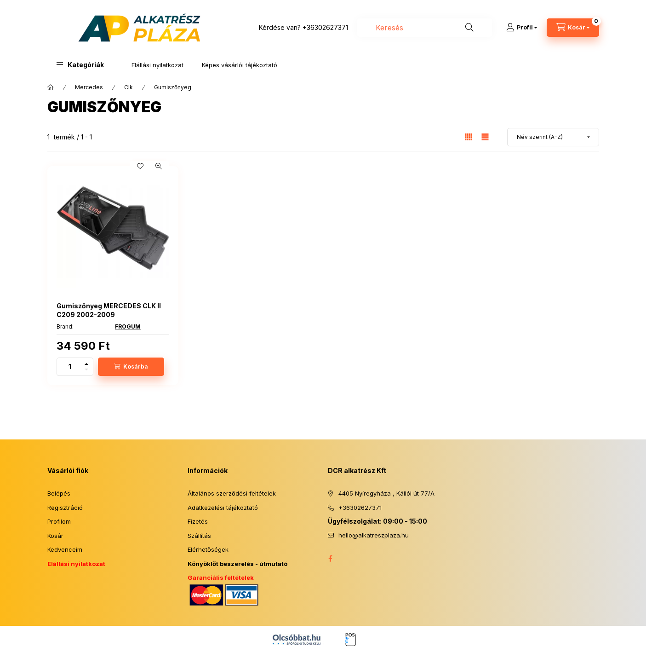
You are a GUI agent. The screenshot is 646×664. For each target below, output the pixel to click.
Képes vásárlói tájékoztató (239, 65)
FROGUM (128, 326)
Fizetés (198, 521)
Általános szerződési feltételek (232, 493)
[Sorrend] (553, 137)
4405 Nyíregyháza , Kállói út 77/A (386, 493)
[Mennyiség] (69, 366)
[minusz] (86, 371)
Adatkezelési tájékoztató (223, 507)
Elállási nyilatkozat (157, 65)
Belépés (58, 493)
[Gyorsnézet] (158, 166)
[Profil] (522, 27)
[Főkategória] (50, 87)
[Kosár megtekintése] (573, 27)
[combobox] (424, 27)
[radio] (485, 136)
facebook (330, 558)
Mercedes (89, 87)
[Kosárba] (131, 367)
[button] (80, 64)
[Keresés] (469, 27)
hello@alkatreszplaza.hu (373, 535)
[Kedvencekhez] (140, 166)
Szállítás (199, 535)
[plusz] (86, 362)
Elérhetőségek (208, 549)
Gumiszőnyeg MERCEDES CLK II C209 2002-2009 (109, 310)
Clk (128, 87)
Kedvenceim (64, 549)
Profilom (59, 521)
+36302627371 (325, 27)
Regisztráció (65, 507)
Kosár (55, 535)
